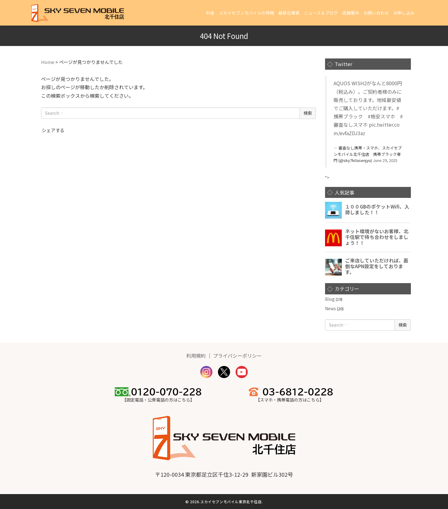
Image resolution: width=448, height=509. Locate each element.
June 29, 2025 (385, 160)
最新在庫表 (289, 13)
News (330, 308)
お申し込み (404, 13)
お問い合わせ (376, 13)
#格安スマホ (381, 116)
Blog (330, 299)
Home (47, 62)
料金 (210, 13)
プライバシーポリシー (237, 355)
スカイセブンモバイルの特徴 (246, 13)
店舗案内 (350, 13)
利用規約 (196, 355)
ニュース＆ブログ (321, 13)
